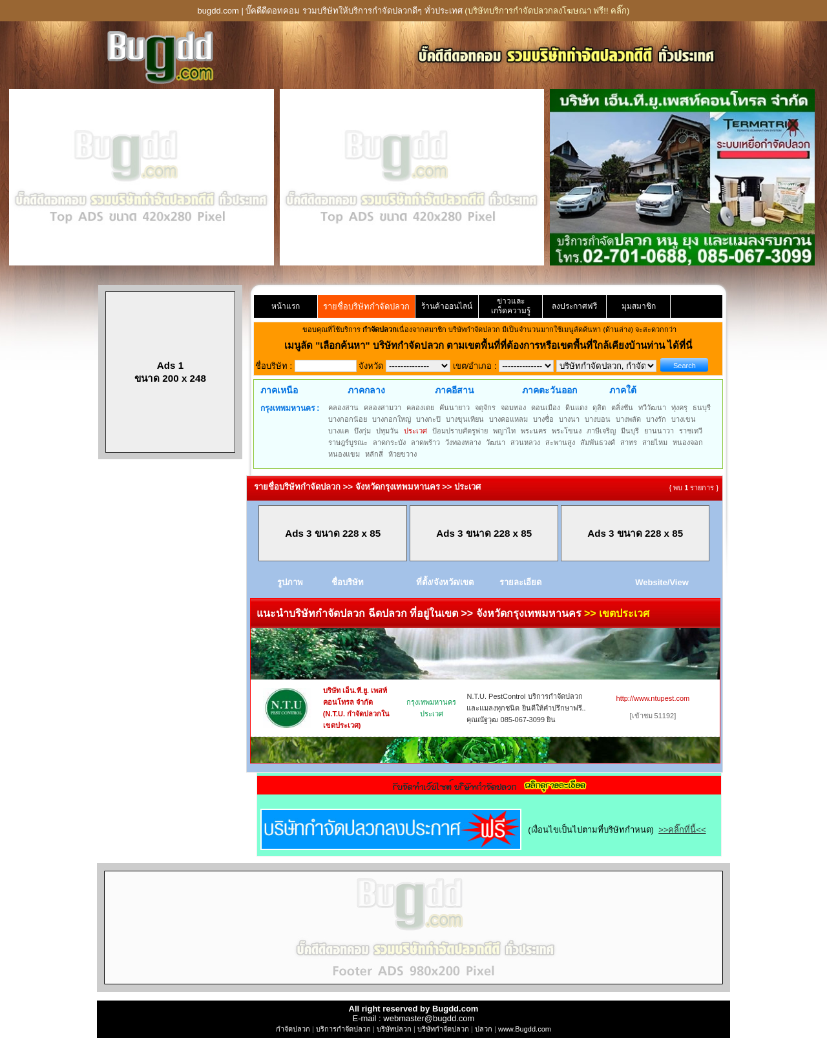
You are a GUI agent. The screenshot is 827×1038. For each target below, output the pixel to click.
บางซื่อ (543, 419)
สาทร (628, 442)
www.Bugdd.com (524, 1029)
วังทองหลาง (463, 442)
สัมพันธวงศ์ (597, 442)
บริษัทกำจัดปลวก (443, 1029)
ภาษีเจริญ (601, 431)
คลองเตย (420, 407)
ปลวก (483, 1029)
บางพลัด (628, 419)
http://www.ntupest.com (653, 698)
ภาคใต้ (622, 390)
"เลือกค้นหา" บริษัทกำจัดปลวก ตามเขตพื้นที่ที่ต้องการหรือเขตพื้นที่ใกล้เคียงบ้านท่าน (491, 345)
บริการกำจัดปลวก (343, 1029)
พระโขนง (566, 431)
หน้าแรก (285, 306)
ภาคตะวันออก (549, 390)
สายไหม (654, 442)
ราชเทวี (690, 431)
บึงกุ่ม (362, 431)
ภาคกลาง (366, 390)
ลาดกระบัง (389, 442)
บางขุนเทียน (465, 419)
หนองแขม (344, 454)
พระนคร (534, 431)
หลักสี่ (374, 454)
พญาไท (504, 431)
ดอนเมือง (545, 407)
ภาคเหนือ (279, 390)
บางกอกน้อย (347, 419)
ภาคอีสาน (454, 390)
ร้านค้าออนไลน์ (446, 306)
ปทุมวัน (387, 431)
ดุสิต (599, 407)
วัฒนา (495, 442)
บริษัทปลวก (394, 1029)
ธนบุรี (702, 407)
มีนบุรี (630, 431)
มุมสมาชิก (639, 306)
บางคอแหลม (508, 419)
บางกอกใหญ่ (391, 419)
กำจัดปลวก (293, 1029)
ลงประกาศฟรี (574, 306)
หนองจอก (688, 442)
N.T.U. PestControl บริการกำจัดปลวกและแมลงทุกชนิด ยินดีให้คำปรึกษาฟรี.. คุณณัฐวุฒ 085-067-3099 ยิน (525, 707)
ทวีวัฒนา (652, 407)
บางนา (569, 419)
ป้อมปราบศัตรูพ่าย (460, 431)
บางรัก (656, 419)
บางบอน (598, 419)
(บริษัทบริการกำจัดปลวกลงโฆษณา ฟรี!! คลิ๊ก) (547, 11)
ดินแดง (576, 407)
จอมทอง (513, 407)
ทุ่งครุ (679, 407)
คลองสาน (343, 407)
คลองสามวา (382, 407)
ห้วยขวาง (402, 454)
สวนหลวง (525, 442)
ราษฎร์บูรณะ (348, 442)
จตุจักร (485, 407)
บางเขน (683, 419)
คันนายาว (454, 407)
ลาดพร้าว (425, 442)
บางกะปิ (428, 419)
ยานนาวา (659, 431)
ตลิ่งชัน (622, 407)
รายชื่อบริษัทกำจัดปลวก (366, 306)
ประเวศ (415, 431)
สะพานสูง (560, 442)
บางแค (338, 431)
